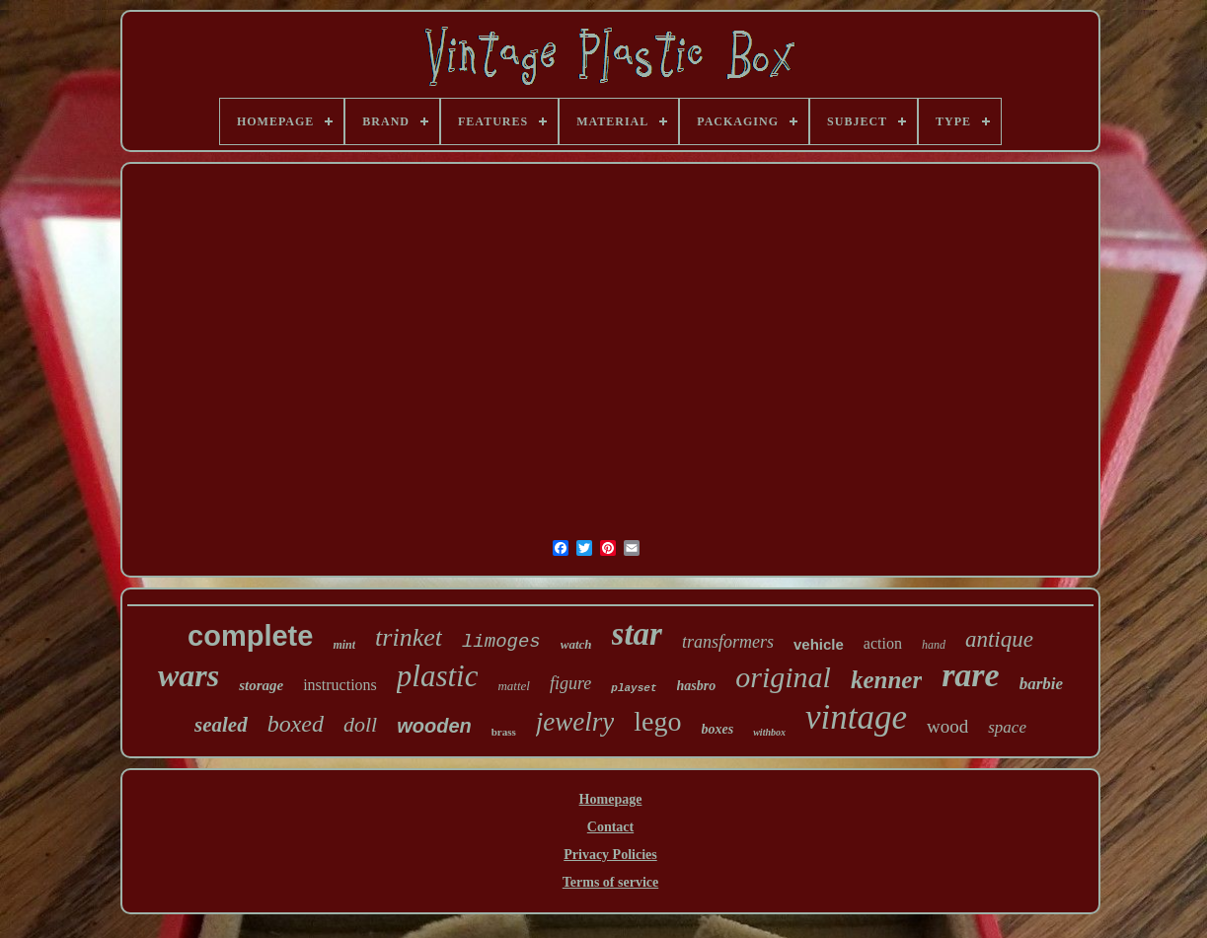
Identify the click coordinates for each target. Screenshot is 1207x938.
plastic (438, 676)
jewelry (575, 722)
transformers (728, 642)
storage (261, 685)
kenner (886, 679)
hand (933, 645)
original (783, 677)
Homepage (610, 799)
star (637, 634)
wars (188, 675)
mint (344, 645)
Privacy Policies (610, 854)
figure (570, 683)
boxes (718, 729)
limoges (501, 642)
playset (633, 688)
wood (947, 726)
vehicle (818, 644)
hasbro (697, 685)
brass (503, 732)
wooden (434, 726)
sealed (221, 725)
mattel (513, 685)
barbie (1041, 683)
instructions (340, 684)
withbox (769, 732)
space (1007, 727)
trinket (408, 637)
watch (576, 644)
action (883, 643)
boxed (295, 724)
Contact (610, 827)
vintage (856, 717)
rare (971, 675)
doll (360, 724)
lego (657, 721)
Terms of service (610, 882)
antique (999, 639)
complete (250, 636)
